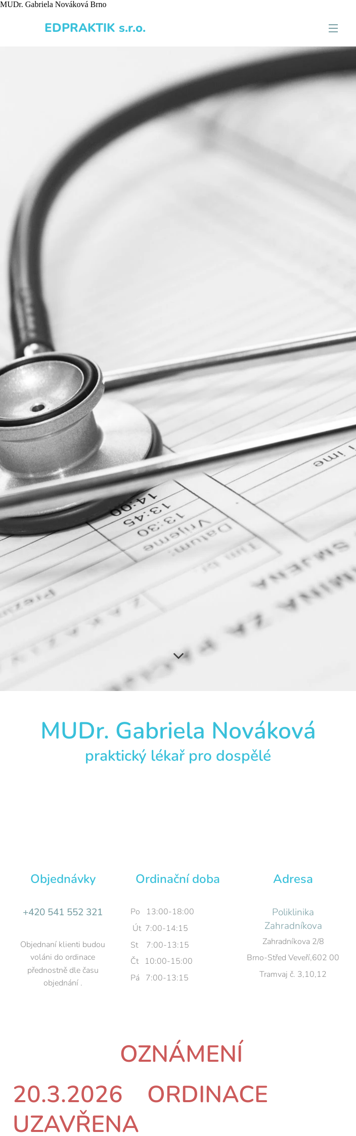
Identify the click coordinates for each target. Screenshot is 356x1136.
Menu (333, 28)
